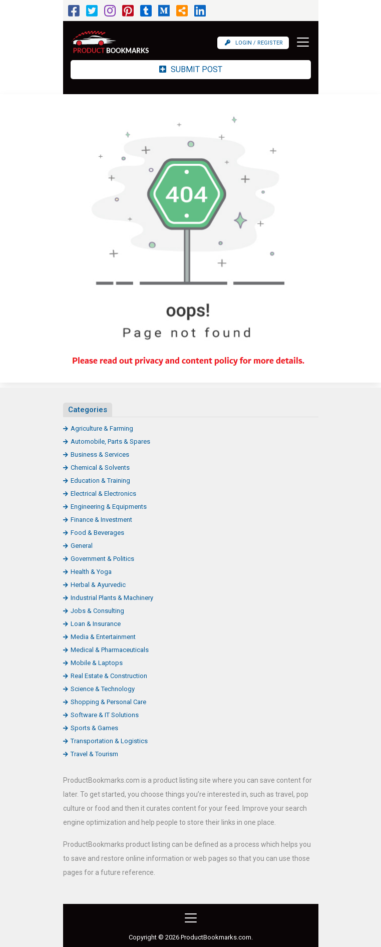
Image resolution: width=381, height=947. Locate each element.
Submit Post (190, 69)
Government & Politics (102, 558)
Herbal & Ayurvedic (98, 584)
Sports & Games (94, 728)
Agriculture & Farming (102, 428)
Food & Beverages (97, 532)
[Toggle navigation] (300, 42)
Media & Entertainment (103, 637)
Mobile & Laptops (97, 663)
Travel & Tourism (94, 754)
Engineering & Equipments (109, 506)
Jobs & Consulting (97, 610)
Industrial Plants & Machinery (112, 597)
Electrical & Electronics (103, 493)
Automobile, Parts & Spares (110, 441)
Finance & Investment (101, 519)
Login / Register (254, 43)
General (82, 545)
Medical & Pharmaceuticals (110, 650)
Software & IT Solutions (105, 715)
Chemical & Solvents (100, 467)
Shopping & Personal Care (108, 702)
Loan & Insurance (96, 623)
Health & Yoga (91, 571)
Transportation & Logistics (109, 741)
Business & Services (100, 454)
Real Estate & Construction (109, 676)
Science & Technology (103, 689)
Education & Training (100, 480)
